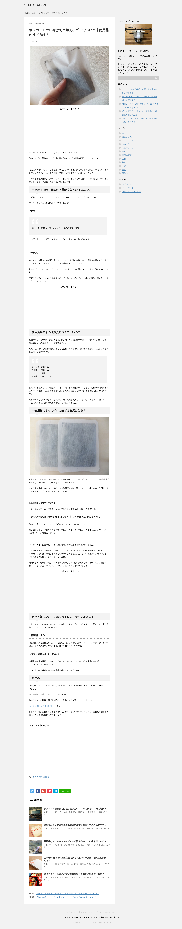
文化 (124, 159)
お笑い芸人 (127, 137)
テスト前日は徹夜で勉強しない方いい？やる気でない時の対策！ (75, 809)
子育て (125, 151)
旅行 (124, 162)
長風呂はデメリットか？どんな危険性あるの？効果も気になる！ (75, 841)
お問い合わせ (30, 13)
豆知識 (46, 777)
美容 (124, 166)
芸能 (124, 170)
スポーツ (126, 144)
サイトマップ (43, 13)
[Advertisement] (69, 129)
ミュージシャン (128, 148)
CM (123, 133)
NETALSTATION (35, 5)
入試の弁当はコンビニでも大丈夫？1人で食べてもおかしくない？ (66, 897)
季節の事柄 (37, 777)
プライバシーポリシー (60, 13)
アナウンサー (127, 140)
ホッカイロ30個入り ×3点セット (42, 706)
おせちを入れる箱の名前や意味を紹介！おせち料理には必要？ (74, 874)
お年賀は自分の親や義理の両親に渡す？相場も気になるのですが (75, 825)
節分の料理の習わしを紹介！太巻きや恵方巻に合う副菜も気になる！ (67, 893)
